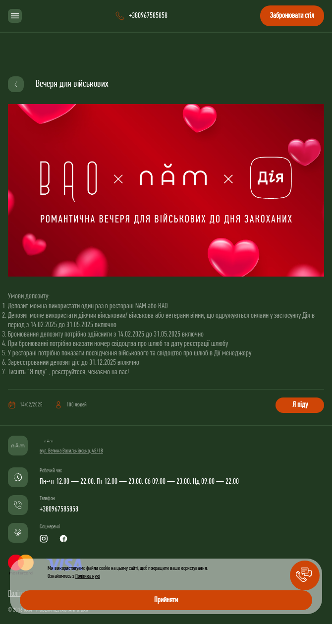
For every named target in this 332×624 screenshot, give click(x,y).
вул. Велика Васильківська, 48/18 (71, 451)
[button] (305, 575)
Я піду (300, 405)
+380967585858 (59, 509)
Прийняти (166, 600)
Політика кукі (87, 576)
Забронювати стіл (292, 16)
